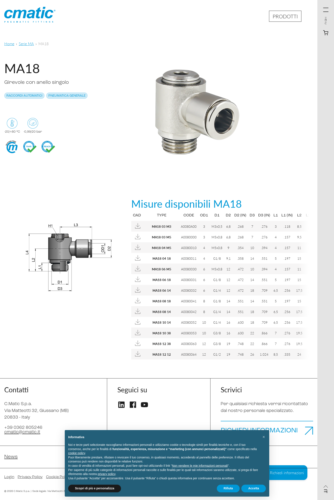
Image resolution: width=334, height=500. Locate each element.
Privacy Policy (30, 477)
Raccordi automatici (24, 95)
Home (9, 43)
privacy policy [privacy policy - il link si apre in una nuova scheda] (106, 474)
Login (9, 477)
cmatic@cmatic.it (22, 432)
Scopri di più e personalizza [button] (94, 488)
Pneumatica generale (66, 95)
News (11, 456)
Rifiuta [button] (228, 488)
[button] (263, 436)
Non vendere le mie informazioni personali (199, 465)
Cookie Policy (58, 477)
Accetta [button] (253, 488)
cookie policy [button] (76, 453)
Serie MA (26, 43)
